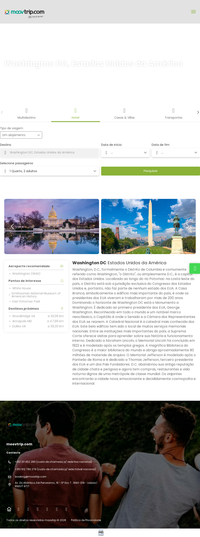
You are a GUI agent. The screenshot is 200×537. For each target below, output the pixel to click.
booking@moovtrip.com (30, 476)
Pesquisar (151, 171)
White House (19, 288)
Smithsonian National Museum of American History (34, 295)
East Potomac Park (24, 301)
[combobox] (49, 152)
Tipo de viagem (11, 128)
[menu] (193, 11)
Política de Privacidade (86, 520)
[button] (2, 112)
